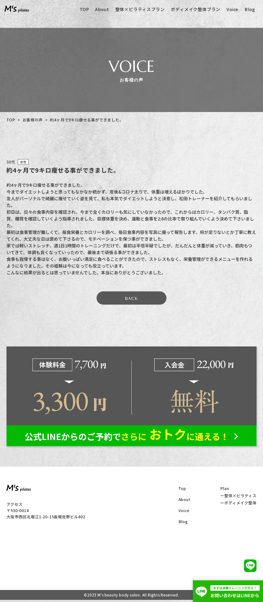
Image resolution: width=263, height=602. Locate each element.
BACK (131, 299)
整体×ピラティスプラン (141, 12)
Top (182, 490)
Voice (233, 12)
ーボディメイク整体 (238, 505)
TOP (86, 12)
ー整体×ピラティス (238, 498)
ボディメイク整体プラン (196, 12)
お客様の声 (33, 120)
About (104, 12)
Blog (249, 12)
